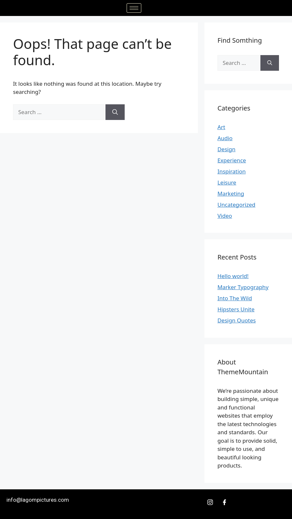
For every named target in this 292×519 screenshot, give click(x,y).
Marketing (230, 193)
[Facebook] (224, 502)
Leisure (226, 182)
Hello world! (233, 276)
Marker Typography (243, 287)
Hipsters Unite (236, 309)
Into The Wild (234, 298)
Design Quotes (236, 320)
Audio (225, 138)
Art (221, 127)
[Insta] (210, 502)
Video (224, 215)
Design (226, 149)
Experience (231, 160)
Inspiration (231, 171)
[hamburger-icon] (134, 8)
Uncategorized (236, 204)
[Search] (115, 112)
